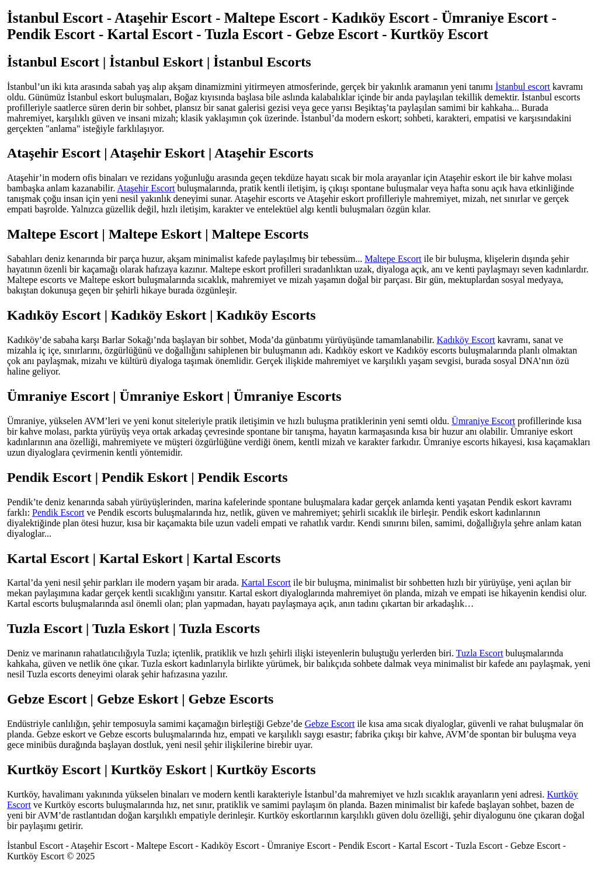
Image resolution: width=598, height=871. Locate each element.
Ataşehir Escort (146, 188)
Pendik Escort (58, 512)
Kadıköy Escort (466, 340)
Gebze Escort (330, 724)
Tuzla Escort (479, 653)
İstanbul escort (522, 87)
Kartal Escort (266, 582)
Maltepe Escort (393, 259)
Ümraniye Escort (483, 421)
